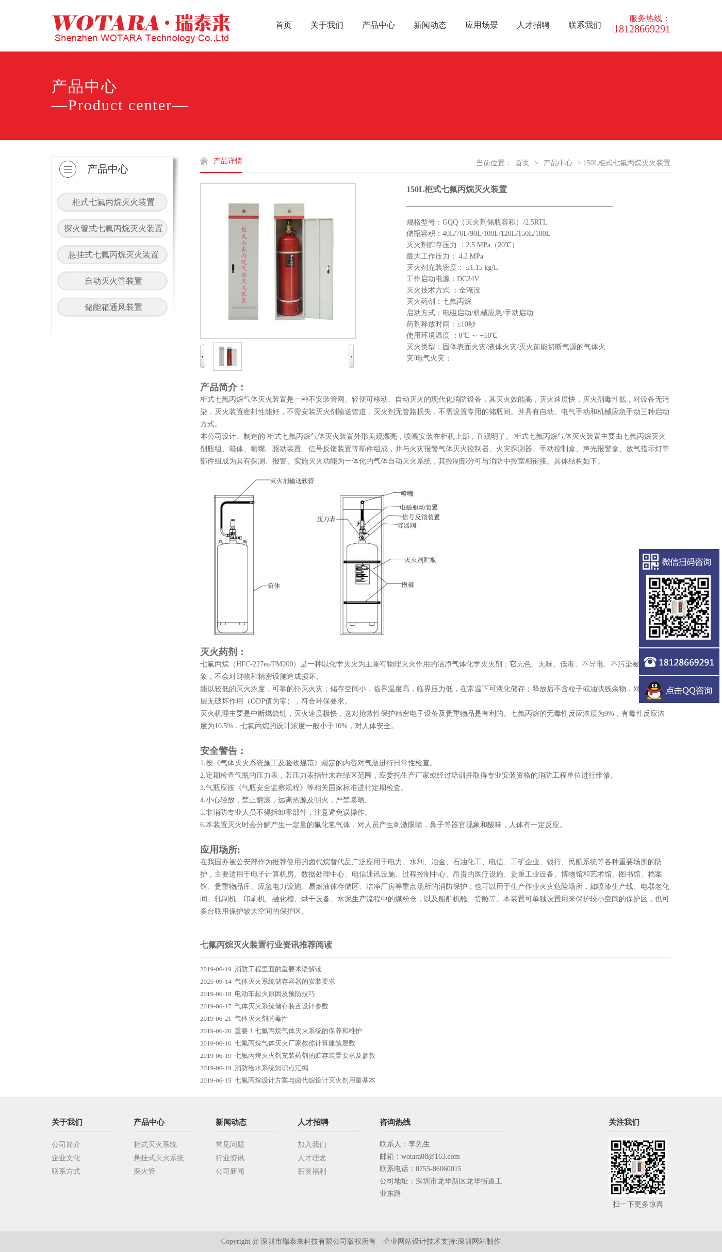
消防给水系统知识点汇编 (271, 1068)
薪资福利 (312, 1171)
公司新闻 (230, 1171)
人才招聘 (313, 1122)
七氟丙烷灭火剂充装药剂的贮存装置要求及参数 (305, 1055)
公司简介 (66, 1144)
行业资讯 (230, 1158)
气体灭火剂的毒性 (261, 1018)
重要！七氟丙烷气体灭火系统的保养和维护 (298, 1031)
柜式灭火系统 (155, 1144)
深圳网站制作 (479, 1241)
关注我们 (624, 1122)
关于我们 (67, 1122)
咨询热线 (395, 1122)
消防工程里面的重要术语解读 (278, 969)
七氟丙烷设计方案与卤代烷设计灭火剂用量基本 (305, 1080)
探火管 (144, 1171)
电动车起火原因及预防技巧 (275, 994)
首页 (522, 163)
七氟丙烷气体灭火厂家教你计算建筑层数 (295, 1043)
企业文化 (66, 1158)
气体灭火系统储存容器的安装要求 (285, 981)
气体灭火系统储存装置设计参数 (282, 1006)
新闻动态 (231, 1122)
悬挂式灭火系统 (159, 1158)
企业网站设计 (404, 1241)
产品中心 (558, 163)
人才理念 (312, 1158)
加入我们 (312, 1144)
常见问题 (230, 1144)
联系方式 (66, 1171)
